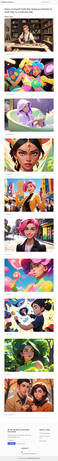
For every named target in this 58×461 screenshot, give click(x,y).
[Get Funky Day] (29, 77)
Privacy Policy (42, 441)
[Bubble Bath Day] (29, 117)
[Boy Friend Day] (29, 398)
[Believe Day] (29, 318)
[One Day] (29, 238)
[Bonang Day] (29, 157)
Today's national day (44, 433)
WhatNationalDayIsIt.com (33, 458)
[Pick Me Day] (29, 198)
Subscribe (11, 443)
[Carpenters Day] (29, 37)
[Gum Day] (29, 278)
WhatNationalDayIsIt (7, 2)
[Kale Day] (29, 358)
